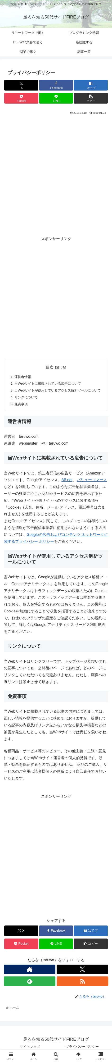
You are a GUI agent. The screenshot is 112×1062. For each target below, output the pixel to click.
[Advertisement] (56, 174)
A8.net (67, 480)
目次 (50, 367)
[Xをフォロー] (82, 969)
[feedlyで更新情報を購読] (29, 981)
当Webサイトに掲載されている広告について (47, 383)
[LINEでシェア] (56, 98)
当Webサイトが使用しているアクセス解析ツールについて (57, 390)
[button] (91, 98)
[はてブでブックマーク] (91, 85)
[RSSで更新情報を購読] (82, 981)
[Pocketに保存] (21, 98)
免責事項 (21, 404)
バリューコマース (91, 480)
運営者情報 (22, 377)
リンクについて (26, 397)
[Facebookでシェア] (56, 85)
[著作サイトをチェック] (29, 969)
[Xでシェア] (21, 85)
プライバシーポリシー (82, 1046)
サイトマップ (30, 1046)
